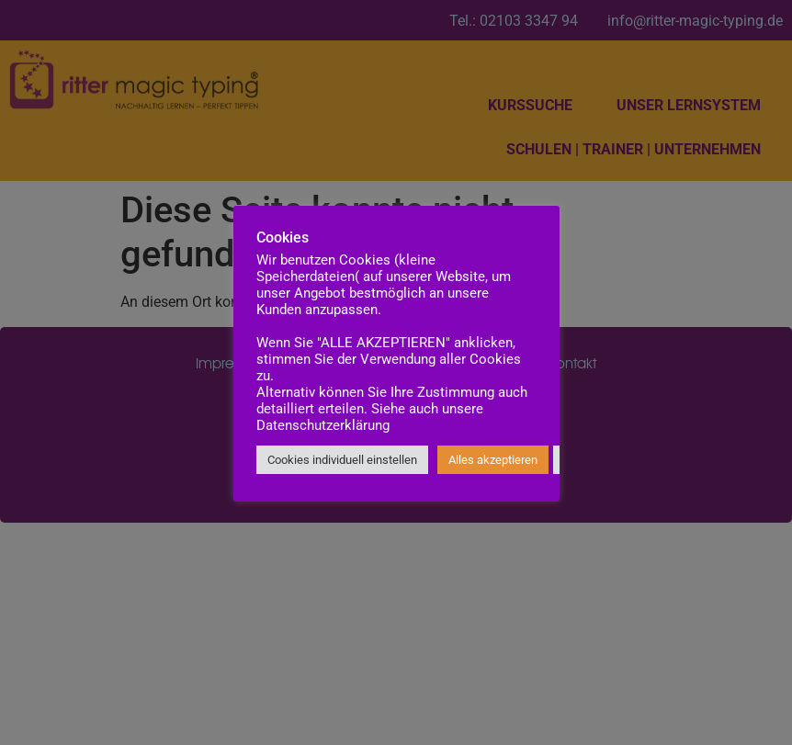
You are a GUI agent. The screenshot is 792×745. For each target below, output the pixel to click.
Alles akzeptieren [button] (492, 460)
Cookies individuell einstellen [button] (342, 460)
